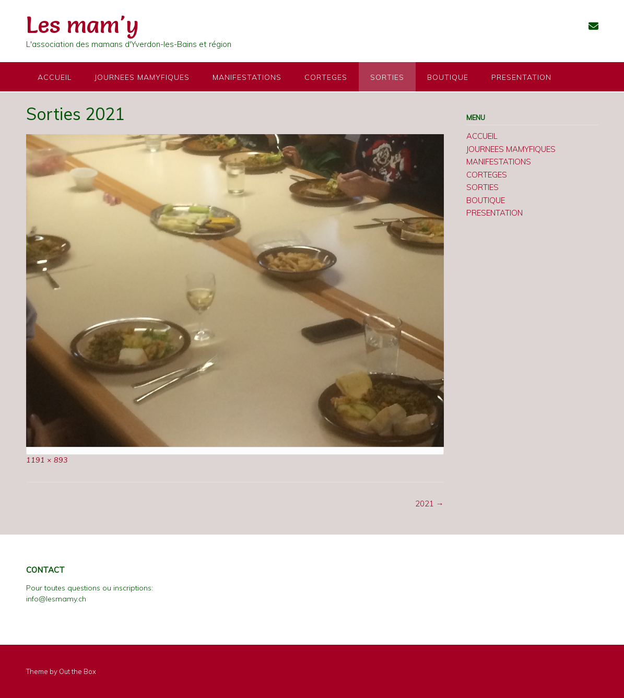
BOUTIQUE (447, 77)
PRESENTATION (521, 77)
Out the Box (77, 671)
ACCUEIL (55, 77)
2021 (429, 503)
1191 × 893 (47, 460)
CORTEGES (325, 77)
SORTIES (387, 77)
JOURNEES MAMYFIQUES (142, 77)
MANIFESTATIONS (247, 77)
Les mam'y (82, 24)
